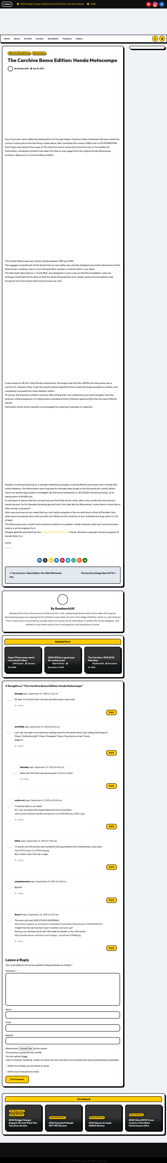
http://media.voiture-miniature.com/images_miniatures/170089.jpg (48, 934)
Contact (40, 38)
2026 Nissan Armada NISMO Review (100, 1123)
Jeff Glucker (16, 664)
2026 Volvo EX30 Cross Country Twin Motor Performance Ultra (141, 1122)
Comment (10, 970)
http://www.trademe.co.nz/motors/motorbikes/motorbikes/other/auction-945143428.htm (58, 923)
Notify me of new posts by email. (23, 1071)
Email (8, 1021)
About (17, 38)
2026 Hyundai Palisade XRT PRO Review (61, 1123)
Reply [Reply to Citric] (111, 866)
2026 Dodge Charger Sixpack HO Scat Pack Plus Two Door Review (23, 1122)
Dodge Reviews (16, 1114)
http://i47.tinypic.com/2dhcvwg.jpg (32, 849)
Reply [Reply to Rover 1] (111, 947)
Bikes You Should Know (19, 53)
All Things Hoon (17, 1110)
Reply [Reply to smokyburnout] (111, 899)
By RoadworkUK (18, 69)
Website (9, 1034)
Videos (79, 38)
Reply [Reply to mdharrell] (111, 825)
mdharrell (20, 799)
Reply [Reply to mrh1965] (111, 752)
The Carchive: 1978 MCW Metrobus (101, 659)
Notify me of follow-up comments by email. (28, 1065)
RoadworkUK (65, 609)
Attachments (11, 1047)
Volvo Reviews (136, 1114)
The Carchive (39, 53)
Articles (28, 38)
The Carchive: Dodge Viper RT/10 (98, 573)
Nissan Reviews (97, 1117)
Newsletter (53, 38)
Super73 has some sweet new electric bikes (21, 659)
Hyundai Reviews (57, 1117)
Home (7, 38)
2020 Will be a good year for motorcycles (61, 659)
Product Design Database (54, 532)
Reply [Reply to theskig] (111, 711)
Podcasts (67, 38)
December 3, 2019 (56, 667)
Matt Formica (56, 664)
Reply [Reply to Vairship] (111, 785)
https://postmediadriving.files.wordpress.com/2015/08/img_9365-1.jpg (50, 812)
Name (8, 1008)
